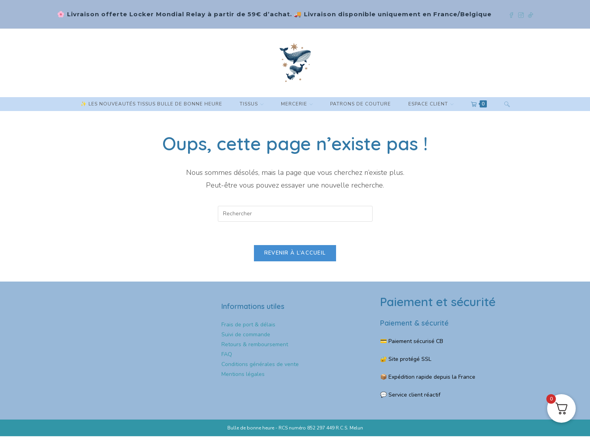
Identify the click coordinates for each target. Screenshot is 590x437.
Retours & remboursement (254, 345)
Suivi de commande (245, 335)
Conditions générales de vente (260, 365)
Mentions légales (243, 375)
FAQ (226, 355)
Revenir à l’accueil (295, 253)
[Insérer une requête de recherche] (295, 214)
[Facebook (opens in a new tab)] (513, 14)
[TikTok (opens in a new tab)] (530, 14)
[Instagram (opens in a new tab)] (523, 14)
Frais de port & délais (248, 325)
